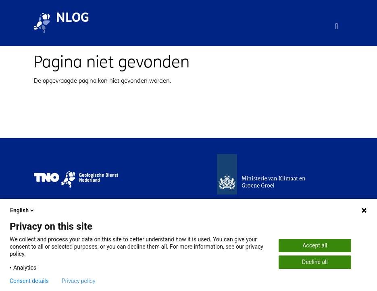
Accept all (314, 245)
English (22, 210)
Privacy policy (79, 281)
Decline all (315, 262)
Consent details (29, 281)
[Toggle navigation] (336, 26)
